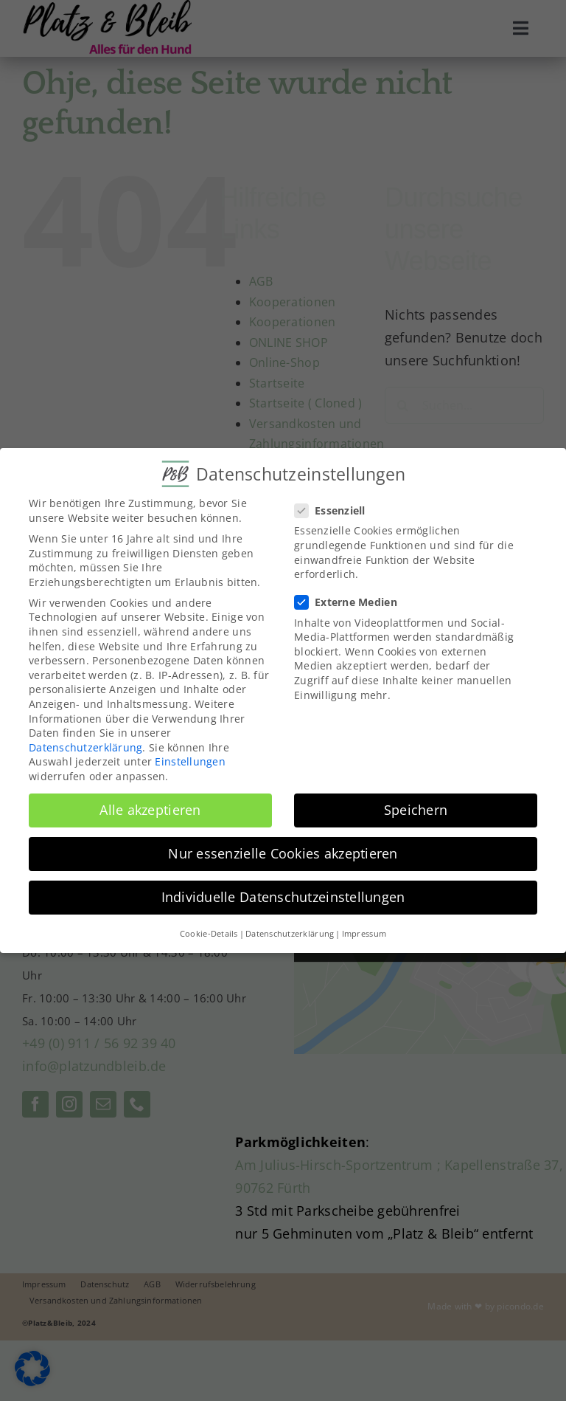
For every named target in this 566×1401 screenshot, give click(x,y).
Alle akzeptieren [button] (149, 806)
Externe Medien (352, 598)
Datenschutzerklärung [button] (289, 929)
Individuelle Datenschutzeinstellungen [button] (283, 893)
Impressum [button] (364, 929)
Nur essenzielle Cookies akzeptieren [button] (282, 849)
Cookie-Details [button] (209, 929)
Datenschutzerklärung (85, 743)
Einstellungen (190, 758)
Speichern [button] (415, 806)
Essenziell (336, 507)
